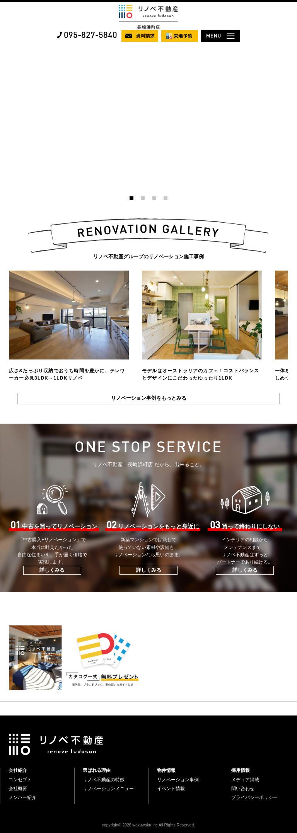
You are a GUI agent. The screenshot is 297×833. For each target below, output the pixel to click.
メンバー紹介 (22, 797)
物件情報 (166, 770)
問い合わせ (242, 788)
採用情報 (240, 770)
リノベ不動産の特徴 (104, 779)
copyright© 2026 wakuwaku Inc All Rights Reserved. (148, 825)
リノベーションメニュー (108, 788)
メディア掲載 (245, 779)
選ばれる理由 (97, 770)
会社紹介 (18, 770)
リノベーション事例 (178, 779)
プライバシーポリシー (254, 797)
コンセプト (20, 779)
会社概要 (18, 788)
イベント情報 (171, 788)
